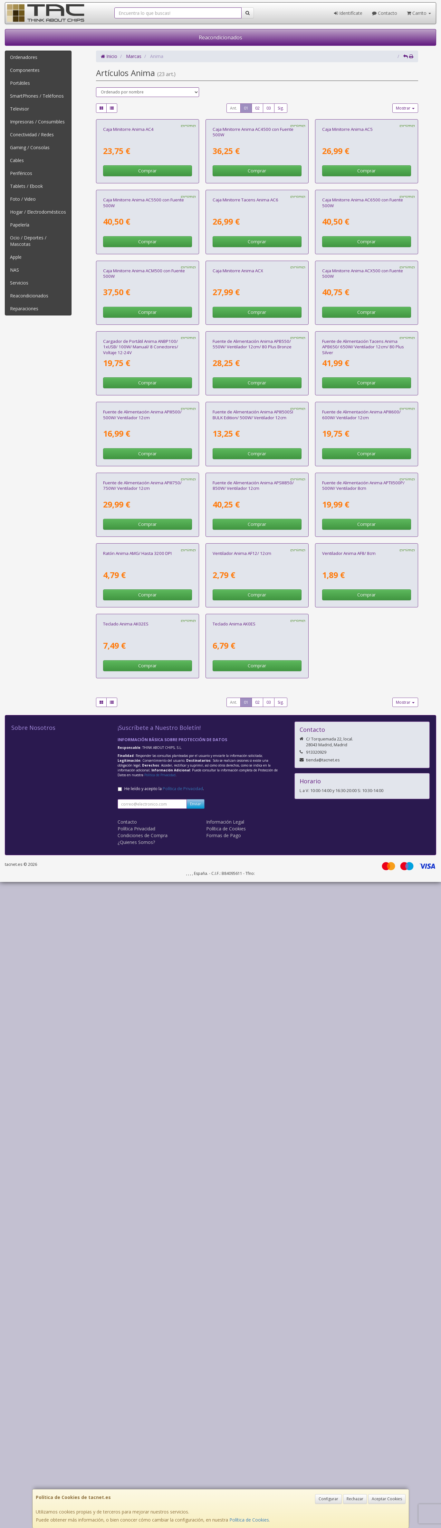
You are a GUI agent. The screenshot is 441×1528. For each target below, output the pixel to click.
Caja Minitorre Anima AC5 (347, 210)
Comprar (147, 251)
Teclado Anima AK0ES (234, 1270)
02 (257, 108)
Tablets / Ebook (26, 186)
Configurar (328, 1499)
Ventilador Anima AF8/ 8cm (349, 1118)
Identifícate (348, 13)
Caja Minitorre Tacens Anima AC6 (245, 361)
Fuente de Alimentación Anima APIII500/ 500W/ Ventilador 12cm (142, 818)
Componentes (25, 70)
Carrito (419, 13)
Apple (16, 257)
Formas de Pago (223, 1481)
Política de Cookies (249, 1520)
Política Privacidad (136, 1475)
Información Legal (225, 1468)
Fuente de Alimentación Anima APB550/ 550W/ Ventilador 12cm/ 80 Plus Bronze (252, 666)
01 (246, 108)
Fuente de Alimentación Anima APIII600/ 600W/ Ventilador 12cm (361, 818)
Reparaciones (24, 308)
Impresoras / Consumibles (37, 122)
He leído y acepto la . (164, 1434)
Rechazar (355, 1499)
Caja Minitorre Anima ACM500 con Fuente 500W (144, 515)
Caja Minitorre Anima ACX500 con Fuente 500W (362, 515)
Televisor (19, 109)
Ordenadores (23, 57)
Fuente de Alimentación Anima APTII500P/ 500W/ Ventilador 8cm (363, 969)
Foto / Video (23, 199)
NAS (14, 270)
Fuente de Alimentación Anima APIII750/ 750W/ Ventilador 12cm (142, 969)
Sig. (281, 108)
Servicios (19, 283)
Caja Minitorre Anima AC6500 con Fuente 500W (362, 364)
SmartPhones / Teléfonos (37, 96)
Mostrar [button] (405, 108)
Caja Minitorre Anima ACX (238, 513)
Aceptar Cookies (387, 1499)
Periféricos (21, 173)
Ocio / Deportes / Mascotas (28, 241)
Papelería (19, 225)
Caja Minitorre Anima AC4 (128, 210)
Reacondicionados (220, 37)
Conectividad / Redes (32, 134)
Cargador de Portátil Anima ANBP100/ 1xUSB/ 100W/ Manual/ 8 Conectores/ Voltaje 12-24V (140, 669)
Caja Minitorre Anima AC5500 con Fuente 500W (143, 364)
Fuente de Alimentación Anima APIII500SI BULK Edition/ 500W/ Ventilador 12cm (253, 818)
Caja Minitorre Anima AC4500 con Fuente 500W (253, 212)
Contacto (384, 13)
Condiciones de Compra (143, 1481)
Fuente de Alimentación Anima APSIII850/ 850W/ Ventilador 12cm (253, 969)
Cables (17, 160)
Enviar (195, 1450)
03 (268, 108)
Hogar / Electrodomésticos (38, 212)
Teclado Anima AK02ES (126, 1270)
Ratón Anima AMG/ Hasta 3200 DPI (137, 1118)
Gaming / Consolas (30, 147)
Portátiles (20, 83)
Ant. (233, 108)
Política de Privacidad (160, 1421)
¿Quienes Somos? (136, 1488)
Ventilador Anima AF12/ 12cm (242, 1118)
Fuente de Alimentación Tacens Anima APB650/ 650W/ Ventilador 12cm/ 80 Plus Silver (363, 669)
